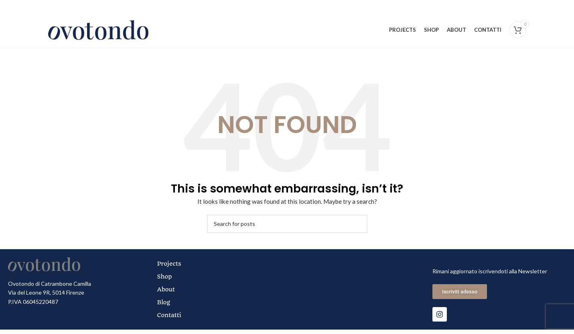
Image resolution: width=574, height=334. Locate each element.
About (167, 293)
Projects (170, 268)
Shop (165, 281)
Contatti (170, 319)
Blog (164, 306)
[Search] (287, 228)
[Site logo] (98, 31)
